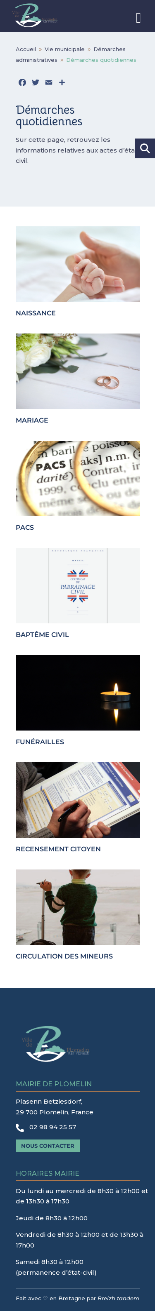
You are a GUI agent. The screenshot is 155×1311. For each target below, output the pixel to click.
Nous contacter (47, 1145)
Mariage (32, 420)
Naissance (36, 313)
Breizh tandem (118, 1298)
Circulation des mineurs (64, 956)
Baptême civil (42, 635)
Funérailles (40, 742)
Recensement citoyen (58, 849)
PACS (25, 527)
